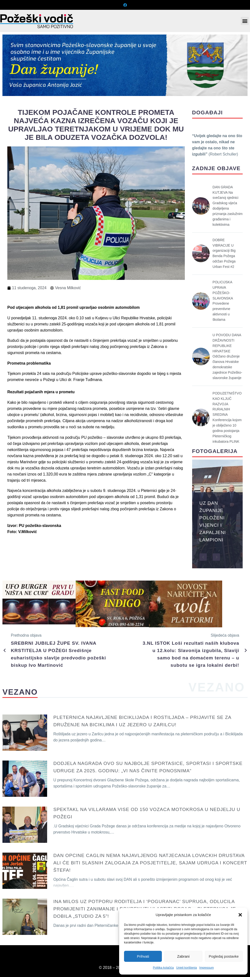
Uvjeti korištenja (186, 967)
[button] (240, 914)
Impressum (206, 967)
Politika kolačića (163, 967)
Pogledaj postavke (224, 956)
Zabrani (183, 956)
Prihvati (143, 956)
